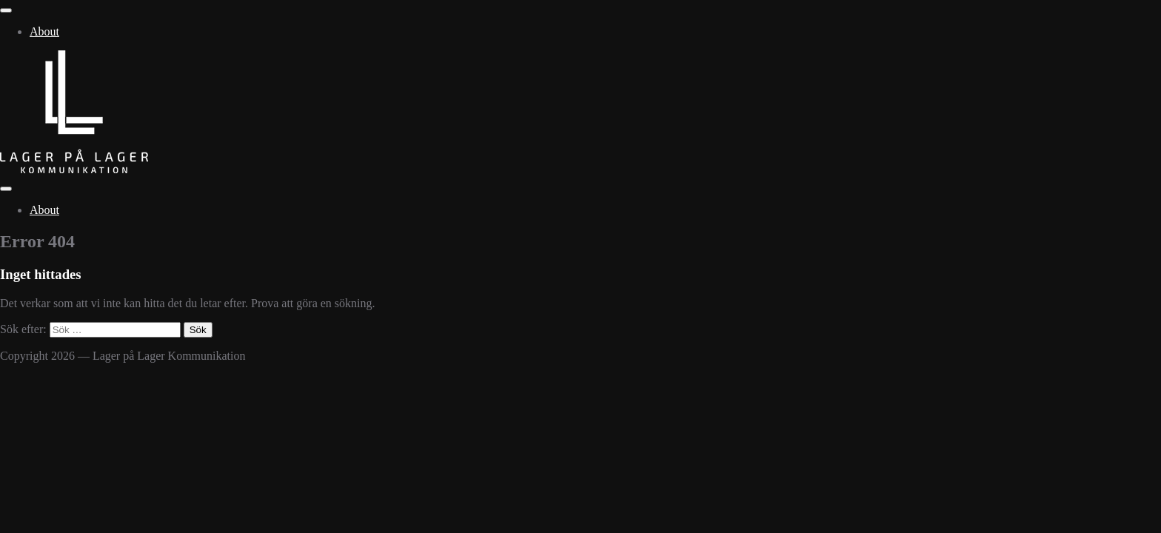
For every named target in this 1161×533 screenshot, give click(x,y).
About (44, 31)
